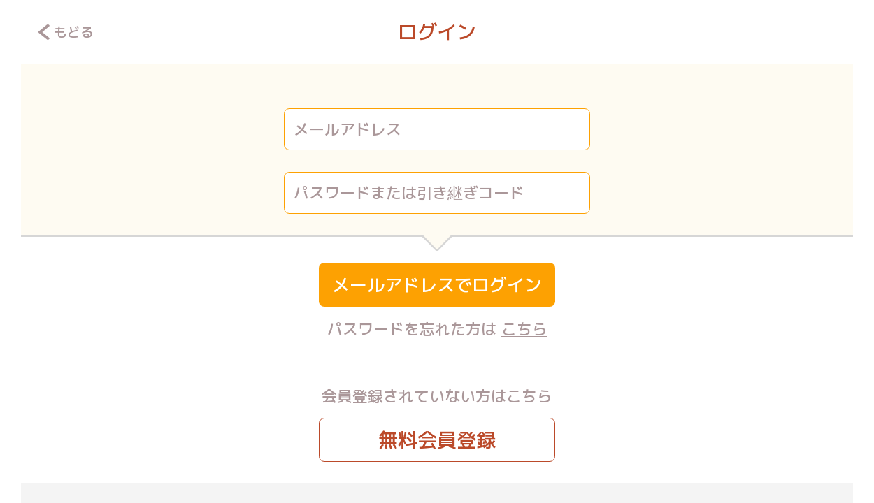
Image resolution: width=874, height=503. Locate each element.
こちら (524, 329)
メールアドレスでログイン (437, 284)
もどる (66, 32)
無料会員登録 (437, 439)
